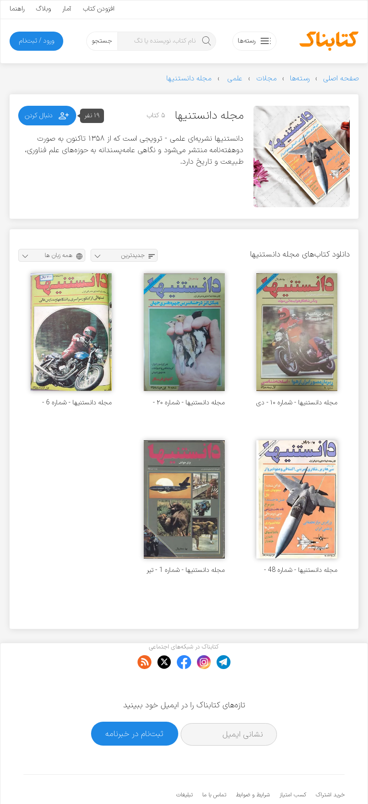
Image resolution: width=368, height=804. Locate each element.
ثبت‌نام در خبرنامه (134, 704)
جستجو (102, 41)
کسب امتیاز (292, 765)
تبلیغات (184, 765)
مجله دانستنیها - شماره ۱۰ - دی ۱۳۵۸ (296, 403)
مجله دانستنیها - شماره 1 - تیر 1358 (186, 570)
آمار (66, 9)
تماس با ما (214, 765)
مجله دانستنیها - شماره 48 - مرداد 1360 (300, 570)
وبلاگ (43, 9)
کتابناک (294, 781)
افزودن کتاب (99, 9)
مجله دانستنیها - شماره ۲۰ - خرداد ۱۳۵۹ (189, 403)
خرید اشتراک (330, 765)
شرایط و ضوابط (253, 765)
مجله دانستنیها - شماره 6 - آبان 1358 (77, 403)
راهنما (17, 9)
